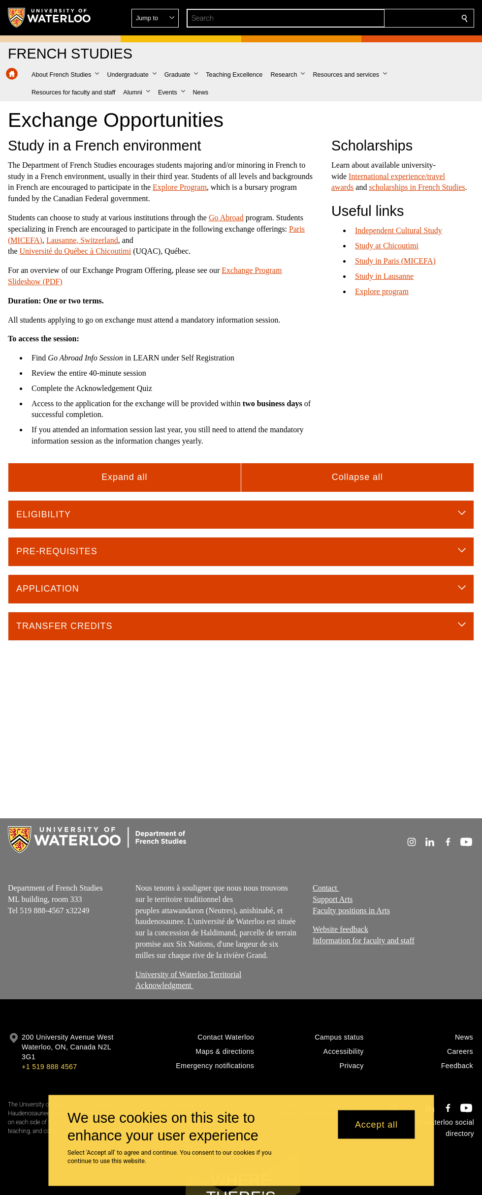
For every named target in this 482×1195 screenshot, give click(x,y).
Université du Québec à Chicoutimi (75, 251)
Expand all (124, 477)
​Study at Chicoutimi (386, 245)
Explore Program (180, 187)
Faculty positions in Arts (351, 910)
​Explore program (382, 291)
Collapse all (357, 477)
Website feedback (340, 929)
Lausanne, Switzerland (82, 240)
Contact (326, 888)
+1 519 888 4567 (49, 1067)
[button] (393, 18)
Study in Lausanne (384, 276)
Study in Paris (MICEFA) (395, 261)
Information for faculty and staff (364, 940)
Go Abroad (226, 217)
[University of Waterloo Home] (50, 18)
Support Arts (333, 899)
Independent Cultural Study (398, 230)
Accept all (376, 1124)
